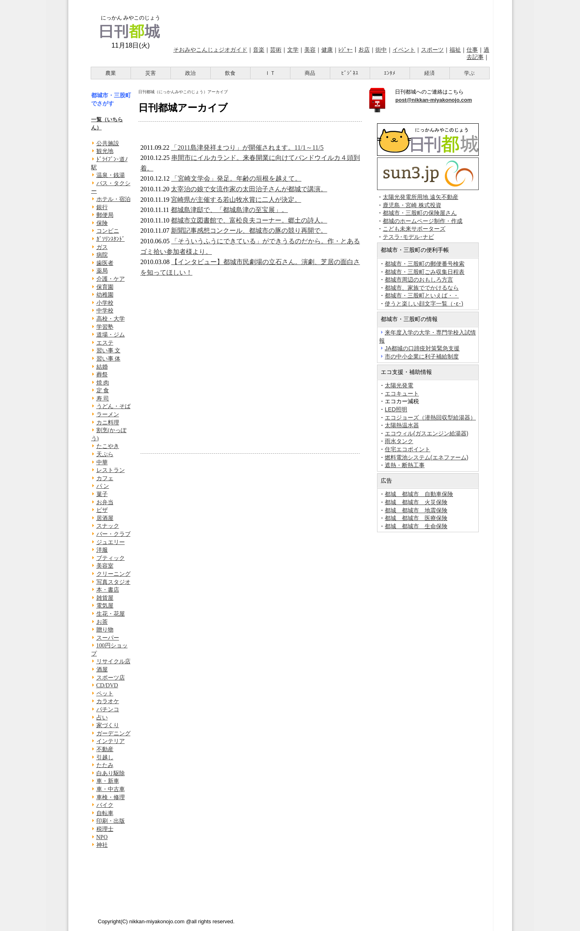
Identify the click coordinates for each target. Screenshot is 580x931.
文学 (293, 49)
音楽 (258, 49)
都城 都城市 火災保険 (416, 502)
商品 (310, 73)
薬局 (102, 271)
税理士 (104, 829)
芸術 (275, 49)
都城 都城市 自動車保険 (419, 494)
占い (102, 718)
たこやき (107, 446)
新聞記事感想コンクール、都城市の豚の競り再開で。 (249, 230)
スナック (107, 526)
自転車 (104, 813)
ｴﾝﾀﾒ (389, 73)
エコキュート (402, 393)
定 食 (102, 390)
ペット (104, 694)
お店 (364, 49)
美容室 (104, 566)
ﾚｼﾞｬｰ (345, 49)
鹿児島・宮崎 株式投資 (412, 205)
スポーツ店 (110, 678)
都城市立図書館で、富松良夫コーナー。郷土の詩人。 (249, 220)
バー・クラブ (113, 534)
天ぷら (104, 454)
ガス (102, 247)
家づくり (107, 725)
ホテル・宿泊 (113, 199)
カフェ (104, 478)
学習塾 (104, 327)
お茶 (102, 622)
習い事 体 (108, 359)
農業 (110, 73)
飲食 (230, 73)
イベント (403, 49)
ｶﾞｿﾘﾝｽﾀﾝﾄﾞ (110, 239)
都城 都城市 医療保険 (416, 518)
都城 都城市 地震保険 (416, 510)
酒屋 (102, 670)
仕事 (472, 49)
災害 (150, 73)
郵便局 (104, 215)
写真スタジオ (113, 582)
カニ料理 (107, 423)
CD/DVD (107, 685)
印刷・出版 (110, 821)
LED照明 (396, 409)
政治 (190, 73)
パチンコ (107, 709)
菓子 (102, 494)
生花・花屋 (110, 614)
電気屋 (104, 606)
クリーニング (113, 574)
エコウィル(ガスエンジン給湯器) (426, 433)
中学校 (104, 311)
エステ (104, 343)
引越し (104, 757)
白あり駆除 (110, 773)
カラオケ (107, 701)
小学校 (104, 303)
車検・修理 (110, 797)
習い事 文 (108, 350)
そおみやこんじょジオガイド (210, 49)
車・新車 (107, 781)
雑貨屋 (104, 598)
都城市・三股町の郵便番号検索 (424, 263)
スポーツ (432, 49)
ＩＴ (270, 73)
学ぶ (469, 73)
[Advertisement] (330, 21)
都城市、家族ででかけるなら (422, 287)
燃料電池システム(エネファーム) (426, 457)
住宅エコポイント (407, 449)
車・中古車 (110, 789)
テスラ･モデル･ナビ (408, 237)
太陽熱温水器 (402, 425)
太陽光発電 (399, 385)
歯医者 (104, 263)
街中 (381, 49)
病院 (102, 255)
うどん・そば (113, 406)
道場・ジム (110, 335)
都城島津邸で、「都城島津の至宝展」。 (229, 209)
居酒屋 (104, 518)
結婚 (102, 367)
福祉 (455, 49)
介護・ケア (110, 279)
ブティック (110, 558)
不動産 (104, 749)
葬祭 (102, 375)
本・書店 (107, 590)
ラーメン (107, 414)
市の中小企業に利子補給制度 (422, 356)
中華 (102, 462)
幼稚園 (104, 295)
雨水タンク (399, 441)
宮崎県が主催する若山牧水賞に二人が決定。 (236, 199)
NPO (102, 837)
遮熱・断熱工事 (405, 465)
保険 (102, 223)
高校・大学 (110, 319)
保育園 (104, 287)
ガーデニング (113, 733)
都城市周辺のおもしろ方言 (419, 279)
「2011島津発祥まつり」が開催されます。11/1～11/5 (247, 147)
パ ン (102, 486)
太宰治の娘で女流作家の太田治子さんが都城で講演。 (249, 189)
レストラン (110, 470)
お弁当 (104, 502)
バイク (104, 805)
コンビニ (107, 231)
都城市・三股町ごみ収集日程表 (424, 272)
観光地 (104, 151)
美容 (310, 49)
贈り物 (104, 630)
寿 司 (102, 399)
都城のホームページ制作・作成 (422, 221)
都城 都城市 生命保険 (416, 526)
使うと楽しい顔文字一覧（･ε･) (424, 303)
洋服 (102, 550)
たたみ (104, 765)
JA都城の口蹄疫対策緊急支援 (422, 348)
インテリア (110, 741)
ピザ (102, 510)
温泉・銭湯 (110, 175)
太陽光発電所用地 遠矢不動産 (420, 197)
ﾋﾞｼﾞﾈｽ (349, 73)
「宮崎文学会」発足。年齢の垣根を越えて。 (236, 178)
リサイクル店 (113, 661)
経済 (429, 73)
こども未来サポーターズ (414, 229)
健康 (327, 49)
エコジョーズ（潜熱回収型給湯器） (430, 417)
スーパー (107, 638)
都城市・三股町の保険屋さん (420, 213)
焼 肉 (102, 383)
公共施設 (107, 143)
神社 (102, 845)
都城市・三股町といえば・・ (422, 295)
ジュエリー (110, 542)
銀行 (102, 207)
